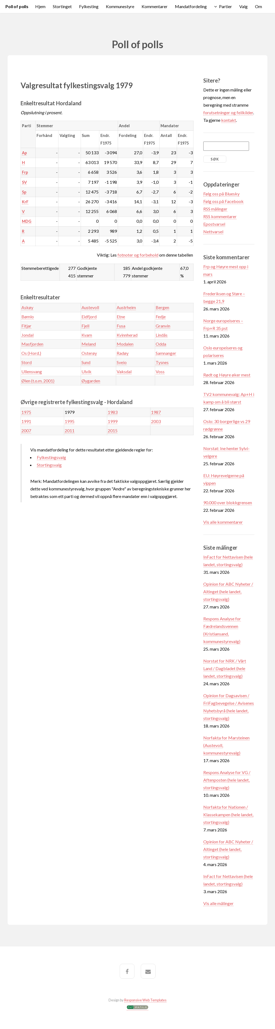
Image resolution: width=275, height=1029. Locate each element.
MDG (26, 221)
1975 (26, 412)
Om (258, 6)
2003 (156, 421)
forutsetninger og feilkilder (228, 112)
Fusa (121, 325)
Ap (24, 152)
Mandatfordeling (191, 6)
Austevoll (90, 307)
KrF (25, 201)
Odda (161, 343)
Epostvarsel (214, 224)
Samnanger (166, 353)
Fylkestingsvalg (51, 457)
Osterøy (89, 353)
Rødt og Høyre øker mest (226, 374)
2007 (26, 430)
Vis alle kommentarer (223, 522)
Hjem (40, 6)
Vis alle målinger (218, 903)
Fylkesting (89, 6)
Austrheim (126, 307)
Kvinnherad (127, 334)
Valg (243, 6)
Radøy (123, 353)
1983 (112, 412)
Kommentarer (155, 6)
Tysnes (162, 362)
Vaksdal (124, 371)
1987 (156, 412)
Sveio (122, 362)
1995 (69, 421)
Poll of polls (16, 6)
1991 (26, 421)
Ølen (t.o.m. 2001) (37, 380)
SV (24, 182)
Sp (24, 192)
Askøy (27, 307)
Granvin (163, 325)
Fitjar (26, 325)
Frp (25, 172)
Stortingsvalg (49, 464)
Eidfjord (89, 316)
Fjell (85, 325)
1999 (112, 421)
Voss (160, 371)
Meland (88, 343)
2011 (69, 430)
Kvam (86, 334)
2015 (112, 430)
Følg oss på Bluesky (221, 193)
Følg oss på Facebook (223, 201)
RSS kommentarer (220, 216)
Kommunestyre (120, 6)
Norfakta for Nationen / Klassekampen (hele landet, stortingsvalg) (228, 814)
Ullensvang (31, 371)
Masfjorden (32, 343)
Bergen (162, 307)
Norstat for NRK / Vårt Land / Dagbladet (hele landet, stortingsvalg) (224, 668)
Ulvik (86, 371)
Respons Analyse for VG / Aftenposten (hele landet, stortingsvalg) (226, 780)
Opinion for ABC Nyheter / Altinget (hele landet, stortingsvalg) (228, 591)
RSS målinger (215, 208)
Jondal (27, 334)
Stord (26, 362)
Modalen (125, 343)
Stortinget (62, 6)
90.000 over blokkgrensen (227, 502)
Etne (121, 316)
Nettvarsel (213, 231)
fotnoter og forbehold (137, 254)
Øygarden (90, 380)
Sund (85, 362)
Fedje (161, 316)
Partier (225, 6)
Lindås (162, 334)
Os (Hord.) (31, 353)
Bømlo (27, 316)
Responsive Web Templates (145, 1000)
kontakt (228, 120)
